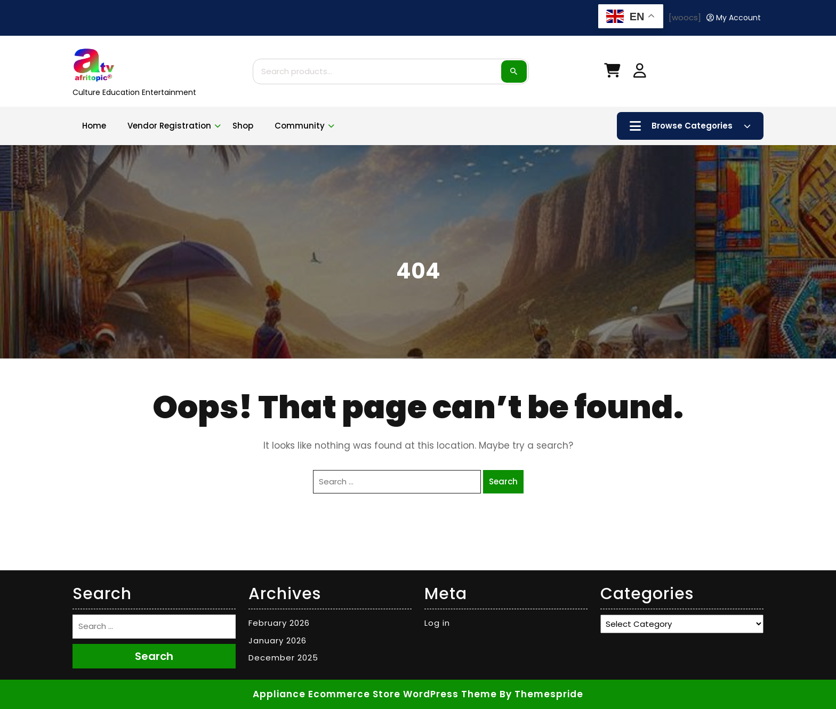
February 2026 (279, 622)
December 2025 (283, 657)
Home (94, 125)
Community (300, 125)
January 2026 (277, 640)
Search (514, 71)
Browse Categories (690, 126)
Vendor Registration (169, 125)
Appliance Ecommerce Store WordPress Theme (375, 694)
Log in (437, 622)
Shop (242, 125)
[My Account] (733, 17)
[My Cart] (612, 72)
